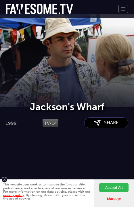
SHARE (106, 156)
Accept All (114, 187)
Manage (114, 199)
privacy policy (13, 195)
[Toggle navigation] (123, 9)
